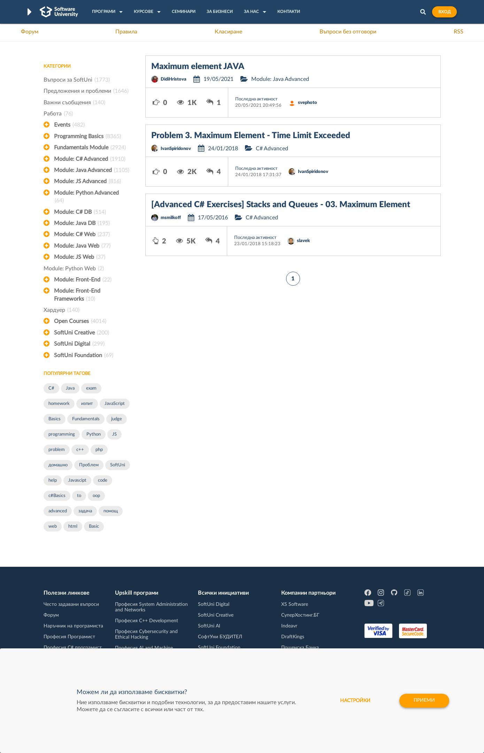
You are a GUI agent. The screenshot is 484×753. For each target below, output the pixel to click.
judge (116, 419)
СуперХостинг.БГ (300, 615)
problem (56, 449)
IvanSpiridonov (176, 148)
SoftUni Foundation (83, 355)
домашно (58, 465)
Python (93, 434)
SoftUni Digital (79, 344)
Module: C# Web (82, 234)
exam (91, 388)
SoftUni (117, 465)
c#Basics (57, 496)
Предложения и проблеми (86, 91)
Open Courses (80, 321)
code (102, 480)
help (52, 480)
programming (61, 434)
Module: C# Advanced (89, 159)
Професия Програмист (69, 636)
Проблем (89, 465)
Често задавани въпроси (71, 604)
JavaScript (115, 403)
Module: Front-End (83, 280)
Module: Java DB (82, 223)
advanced (57, 511)
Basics (54, 419)
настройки (354, 700)
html (72, 526)
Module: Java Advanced (91, 170)
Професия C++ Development (146, 620)
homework (59, 403)
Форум (29, 32)
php (99, 449)
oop (96, 496)
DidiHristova (173, 79)
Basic (94, 526)
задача (85, 511)
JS (114, 434)
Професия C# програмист (73, 647)
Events (69, 125)
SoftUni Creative (81, 333)
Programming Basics (87, 136)
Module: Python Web (74, 268)
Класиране (228, 32)
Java (70, 388)
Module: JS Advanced (87, 181)
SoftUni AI (209, 626)
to (79, 496)
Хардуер (61, 310)
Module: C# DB (80, 212)
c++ (80, 449)
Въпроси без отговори (348, 32)
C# (51, 388)
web (52, 526)
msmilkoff (171, 218)
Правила (126, 32)
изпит (87, 403)
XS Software (294, 604)
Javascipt (77, 480)
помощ (110, 511)
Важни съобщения (74, 102)
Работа (58, 114)
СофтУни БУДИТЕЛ (220, 636)
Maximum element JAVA (197, 66)
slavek (303, 241)
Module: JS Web (79, 257)
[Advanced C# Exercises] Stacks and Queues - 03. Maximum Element (280, 205)
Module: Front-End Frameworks (77, 295)
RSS (458, 32)
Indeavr (289, 626)
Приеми (424, 700)
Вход (444, 12)
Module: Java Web (82, 246)
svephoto (307, 102)
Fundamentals (86, 419)
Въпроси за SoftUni (77, 80)
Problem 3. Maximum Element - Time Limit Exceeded (250, 135)
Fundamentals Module (90, 147)
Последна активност (256, 99)
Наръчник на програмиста (73, 626)
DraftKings (292, 636)
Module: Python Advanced (86, 197)
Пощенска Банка (300, 647)
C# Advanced (272, 148)
